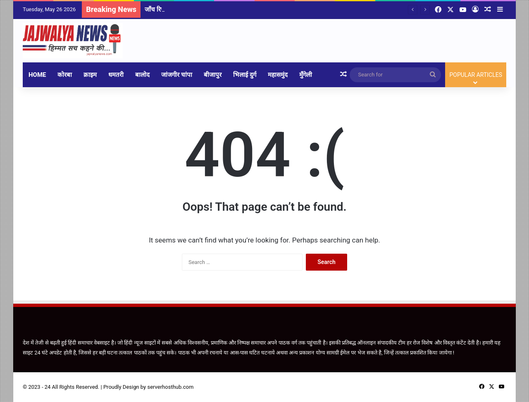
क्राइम (90, 74)
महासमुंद (278, 74)
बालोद (142, 74)
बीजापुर (213, 74)
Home (37, 74)
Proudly (112, 387)
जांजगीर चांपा (176, 74)
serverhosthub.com (170, 387)
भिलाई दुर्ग (244, 74)
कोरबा (64, 74)
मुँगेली (305, 74)
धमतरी (116, 74)
